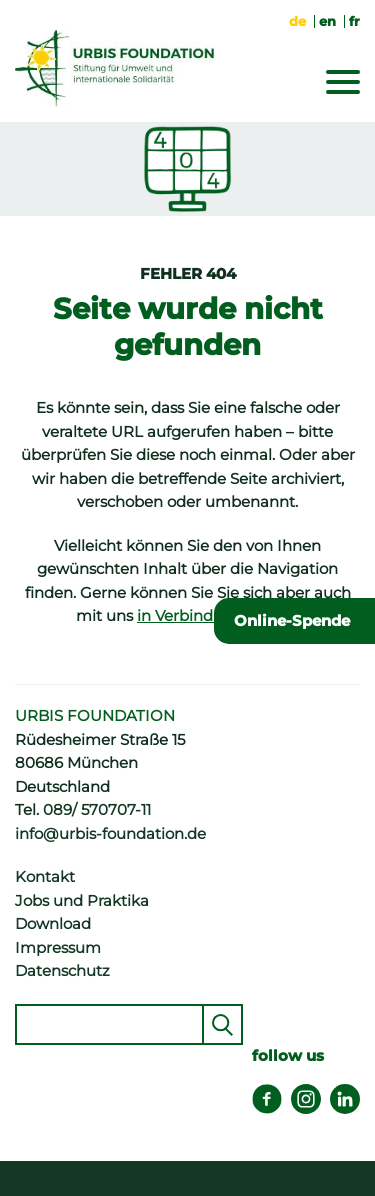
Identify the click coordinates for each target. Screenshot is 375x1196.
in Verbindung (190, 616)
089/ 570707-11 (97, 810)
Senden (222, 1024)
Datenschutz (62, 971)
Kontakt (45, 877)
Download (53, 924)
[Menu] (343, 86)
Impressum (58, 948)
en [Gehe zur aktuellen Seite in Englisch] (327, 21)
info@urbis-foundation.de (110, 834)
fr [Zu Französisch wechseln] (354, 21)
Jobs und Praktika (82, 901)
